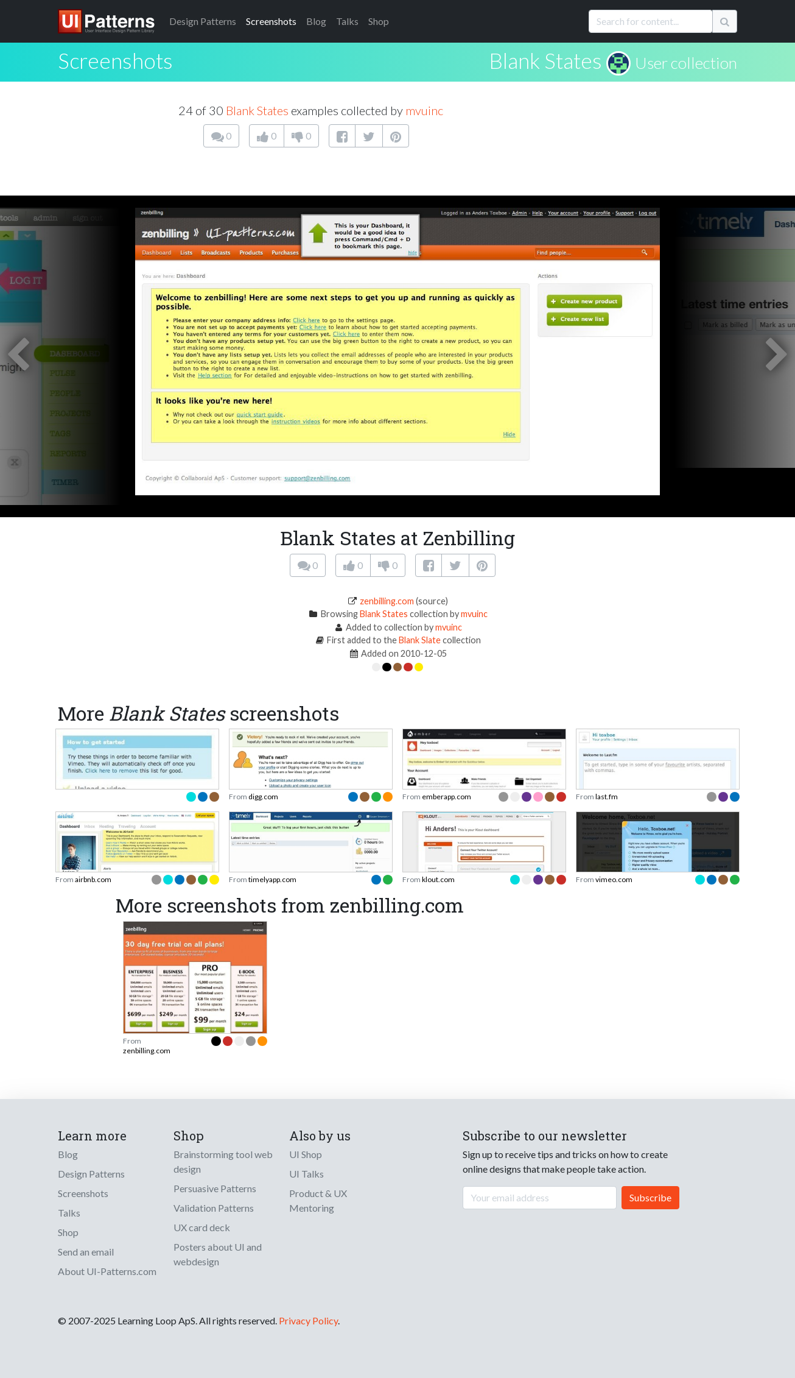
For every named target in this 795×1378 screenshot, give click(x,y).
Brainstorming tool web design (223, 1161)
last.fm (606, 796)
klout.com (438, 879)
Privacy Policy (308, 1320)
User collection (686, 62)
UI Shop (305, 1154)
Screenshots (271, 21)
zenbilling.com (387, 601)
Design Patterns (91, 1173)
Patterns (202, 21)
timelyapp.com (272, 879)
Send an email (86, 1251)
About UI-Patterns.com (107, 1271)
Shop (378, 21)
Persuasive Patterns (214, 1188)
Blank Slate (420, 640)
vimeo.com (613, 879)
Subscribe (650, 1197)
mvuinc (424, 110)
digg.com (263, 796)
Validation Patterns (213, 1208)
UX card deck (201, 1227)
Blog (316, 21)
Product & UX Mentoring (318, 1200)
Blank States (545, 60)
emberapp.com (446, 796)
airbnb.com (93, 879)
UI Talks (306, 1173)
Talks (347, 21)
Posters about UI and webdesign (217, 1254)
